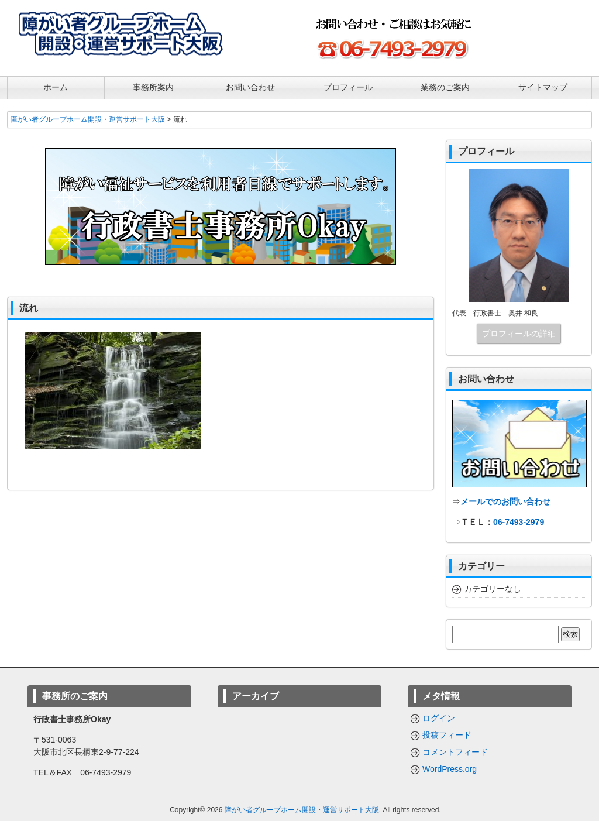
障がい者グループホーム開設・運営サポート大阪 (302, 810)
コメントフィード (455, 752)
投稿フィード (446, 735)
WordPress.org (449, 769)
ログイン (438, 718)
